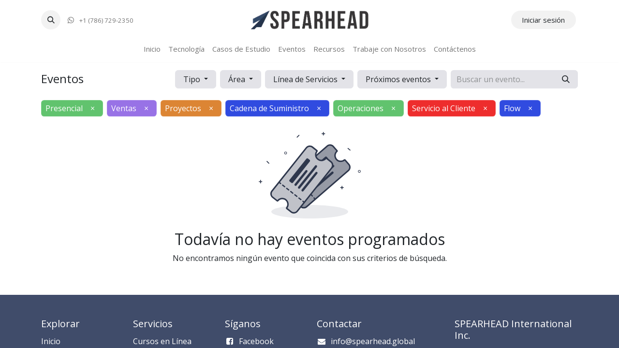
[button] (50, 19)
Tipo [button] (192, 79)
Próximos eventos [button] (399, 79)
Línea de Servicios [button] (306, 79)
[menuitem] (152, 49)
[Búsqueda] (566, 79)
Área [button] (237, 79)
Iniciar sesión (543, 20)
